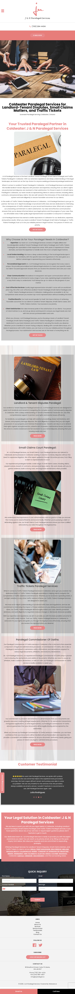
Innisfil (10, 854)
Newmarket (18, 854)
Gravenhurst (38, 856)
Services (37, 926)
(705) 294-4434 (39, 26)
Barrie (34, 851)
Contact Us (37, 934)
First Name (6, 876)
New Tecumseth (30, 854)
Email (41, 876)
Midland (65, 849)
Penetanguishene (43, 849)
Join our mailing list (38, 957)
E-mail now (37, 35)
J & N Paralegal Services (32, 984)
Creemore (29, 856)
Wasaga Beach (12, 851)
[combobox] (4, 889)
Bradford (64, 851)
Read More (38, 436)
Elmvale (20, 856)
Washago (63, 854)
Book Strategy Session (2, 783)
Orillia (33, 849)
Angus (48, 854)
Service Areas (37, 928)
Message (42, 885)
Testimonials (37, 930)
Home (37, 923)
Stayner (54, 854)
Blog (37, 932)
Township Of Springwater (49, 851)
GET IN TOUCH (37, 230)
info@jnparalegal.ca (37, 977)
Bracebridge (56, 849)
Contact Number (8, 885)
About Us (37, 924)
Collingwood (25, 851)
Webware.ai (53, 984)
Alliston (41, 854)
